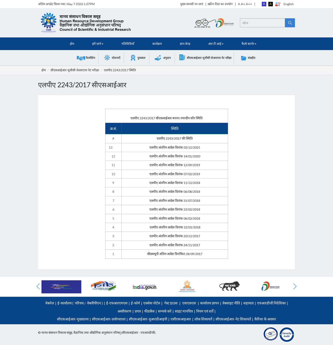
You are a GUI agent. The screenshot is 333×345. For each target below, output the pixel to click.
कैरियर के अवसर (265, 319)
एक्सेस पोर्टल (151, 303)
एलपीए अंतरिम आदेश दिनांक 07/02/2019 (174, 174)
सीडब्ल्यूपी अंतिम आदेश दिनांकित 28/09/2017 (174, 254)
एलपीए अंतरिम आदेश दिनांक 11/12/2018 (174, 183)
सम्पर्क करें (164, 311)
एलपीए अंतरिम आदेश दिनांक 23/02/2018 (174, 209)
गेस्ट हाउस (171, 303)
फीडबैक (149, 311)
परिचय (79, 303)
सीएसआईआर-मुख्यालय (73, 319)
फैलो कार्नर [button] (249, 44)
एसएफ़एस (189, 303)
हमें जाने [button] (97, 44)
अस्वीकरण (124, 311)
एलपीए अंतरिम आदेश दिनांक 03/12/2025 (174, 147)
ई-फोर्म (135, 303)
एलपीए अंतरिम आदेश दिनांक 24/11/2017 (174, 245)
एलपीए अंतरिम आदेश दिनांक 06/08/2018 (174, 191)
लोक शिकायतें (203, 319)
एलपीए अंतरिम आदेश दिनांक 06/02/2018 (174, 218)
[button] (86, 57)
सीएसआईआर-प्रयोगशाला (108, 319)
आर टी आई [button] (216, 44)
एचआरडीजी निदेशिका (271, 303)
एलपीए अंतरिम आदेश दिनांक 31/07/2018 (174, 200)
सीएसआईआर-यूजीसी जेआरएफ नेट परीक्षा (74, 70)
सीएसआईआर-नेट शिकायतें (233, 319)
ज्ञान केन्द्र (185, 44)
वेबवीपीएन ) (94, 303)
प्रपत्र (138, 311)
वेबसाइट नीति (231, 303)
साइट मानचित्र (184, 311)
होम (72, 44)
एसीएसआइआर (181, 319)
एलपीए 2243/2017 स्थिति (120, 70)
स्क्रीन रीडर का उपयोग (220, 4)
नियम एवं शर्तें (204, 311)
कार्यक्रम (157, 44)
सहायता (248, 303)
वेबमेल (49, 303)
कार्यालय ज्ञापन (209, 303)
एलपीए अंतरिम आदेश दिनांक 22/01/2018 (175, 227)
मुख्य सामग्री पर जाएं (191, 4)
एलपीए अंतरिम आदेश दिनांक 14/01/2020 (174, 156)
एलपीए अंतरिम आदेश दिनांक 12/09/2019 (174, 165)
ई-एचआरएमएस (117, 303)
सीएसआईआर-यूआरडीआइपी (148, 319)
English (289, 4)
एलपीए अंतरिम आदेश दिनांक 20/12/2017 (174, 236)
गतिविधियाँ (127, 44)
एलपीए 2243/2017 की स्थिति (175, 138)
